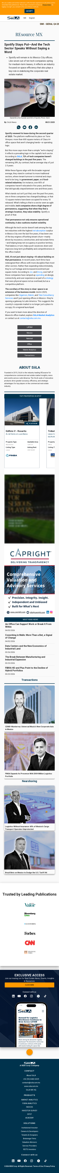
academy (29, 1118)
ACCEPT (29, 11)
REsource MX (28, 34)
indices (29, 1107)
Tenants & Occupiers (29, 1135)
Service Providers (29, 1146)
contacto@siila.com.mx (31, 1083)
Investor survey (29, 1111)
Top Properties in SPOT (30, 396)
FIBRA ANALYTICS (29, 1103)
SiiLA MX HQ (31, 1090)
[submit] (24, 18)
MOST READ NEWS (30, 619)
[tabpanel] (25, 433)
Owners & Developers (29, 1131)
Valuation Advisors (29, 1142)
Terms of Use (38, 1166)
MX (24, 18)
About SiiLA (31, 1075)
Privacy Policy (47, 5)
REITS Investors (29, 1149)
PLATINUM (33, 423)
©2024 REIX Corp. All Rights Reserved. (18, 1166)
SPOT (29, 1114)
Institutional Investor (29, 1128)
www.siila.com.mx (31, 1086)
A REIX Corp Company (29, 1065)
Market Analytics (29, 1100)
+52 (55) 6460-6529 (31, 1079)
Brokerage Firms (29, 1138)
